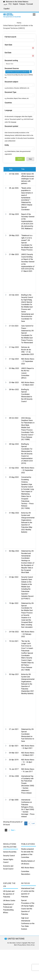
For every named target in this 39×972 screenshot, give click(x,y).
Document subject (11, 82)
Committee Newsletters (25, 872)
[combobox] (19, 71)
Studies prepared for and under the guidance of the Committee (27, 853)
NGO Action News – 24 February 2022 (27, 634)
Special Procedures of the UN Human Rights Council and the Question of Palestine (27, 907)
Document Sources (12, 68)
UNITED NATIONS (16, 939)
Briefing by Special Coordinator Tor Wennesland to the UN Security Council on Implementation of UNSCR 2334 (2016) (27, 453)
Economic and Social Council (8, 867)
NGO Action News (27, 868)
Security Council (9, 856)
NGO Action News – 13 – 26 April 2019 (27, 762)
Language (8, 110)
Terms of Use (31, 945)
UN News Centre (9, 901)
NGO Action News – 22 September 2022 (27, 470)
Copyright (24, 943)
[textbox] (5, 85)
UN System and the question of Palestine (8, 894)
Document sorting (11, 60)
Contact (18, 943)
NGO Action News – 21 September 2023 (27, 361)
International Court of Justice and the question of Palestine (27, 892)
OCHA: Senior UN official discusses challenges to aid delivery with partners (27, 178)
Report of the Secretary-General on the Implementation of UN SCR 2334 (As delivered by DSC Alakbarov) (27, 221)
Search (20, 159)
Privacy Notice (22, 945)
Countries (8, 103)
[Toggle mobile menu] (34, 14)
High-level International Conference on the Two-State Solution (27, 923)
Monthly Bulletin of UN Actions (28, 862)
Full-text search (10, 37)
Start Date (8, 45)
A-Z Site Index (11, 943)
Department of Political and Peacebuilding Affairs (8, 908)
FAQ (29, 943)
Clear (30, 159)
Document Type (10, 92)
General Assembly (9, 852)
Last (33, 823)
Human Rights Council (8, 860)
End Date (8, 53)
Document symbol (11, 126)
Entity (7, 145)
